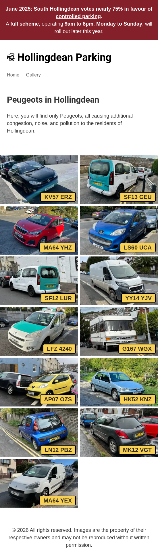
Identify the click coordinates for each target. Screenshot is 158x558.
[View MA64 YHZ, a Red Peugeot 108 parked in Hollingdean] (39, 230)
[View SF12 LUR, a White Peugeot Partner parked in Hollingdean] (39, 280)
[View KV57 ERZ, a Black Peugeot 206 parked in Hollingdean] (39, 179)
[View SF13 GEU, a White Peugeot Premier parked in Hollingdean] (119, 179)
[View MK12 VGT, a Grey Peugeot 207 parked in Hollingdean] (119, 432)
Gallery (33, 74)
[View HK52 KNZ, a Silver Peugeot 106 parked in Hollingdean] (119, 382)
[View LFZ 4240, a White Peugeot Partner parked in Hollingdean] (39, 331)
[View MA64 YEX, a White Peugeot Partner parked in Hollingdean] (39, 483)
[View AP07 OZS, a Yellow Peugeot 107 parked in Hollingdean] (39, 382)
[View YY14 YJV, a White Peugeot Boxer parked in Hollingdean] (119, 280)
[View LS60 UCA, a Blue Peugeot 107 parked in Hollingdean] (119, 230)
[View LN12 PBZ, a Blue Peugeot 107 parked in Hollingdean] (39, 432)
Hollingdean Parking (59, 57)
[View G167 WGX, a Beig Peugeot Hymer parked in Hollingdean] (119, 331)
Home (13, 74)
